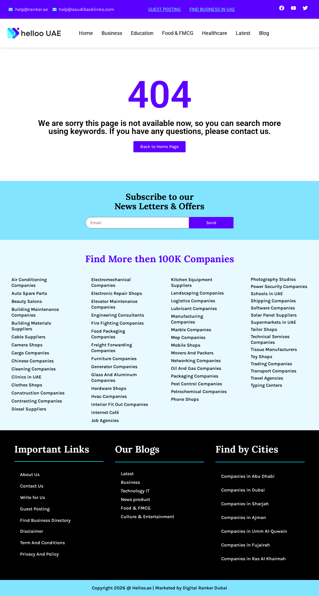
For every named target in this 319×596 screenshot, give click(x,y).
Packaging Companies (194, 376)
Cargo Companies (30, 353)
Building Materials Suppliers (31, 325)
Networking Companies (196, 360)
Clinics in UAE (26, 377)
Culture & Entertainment (147, 516)
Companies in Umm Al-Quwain (254, 531)
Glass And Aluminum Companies (114, 377)
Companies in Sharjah (245, 503)
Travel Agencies (267, 378)
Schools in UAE (267, 293)
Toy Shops (261, 356)
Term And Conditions (42, 542)
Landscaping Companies (197, 293)
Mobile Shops (185, 345)
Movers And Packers (192, 353)
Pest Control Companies (196, 383)
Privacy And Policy (39, 554)
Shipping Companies (273, 300)
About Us (30, 474)
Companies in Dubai (243, 490)
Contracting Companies (36, 401)
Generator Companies (114, 366)
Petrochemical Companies (199, 391)
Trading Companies (271, 363)
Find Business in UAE (212, 9)
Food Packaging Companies (108, 334)
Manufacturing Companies (187, 319)
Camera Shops (26, 345)
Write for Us (32, 497)
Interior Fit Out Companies (119, 404)
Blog (264, 33)
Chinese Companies (32, 361)
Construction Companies (38, 393)
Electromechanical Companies (111, 282)
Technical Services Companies (270, 339)
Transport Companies (273, 371)
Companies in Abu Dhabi (248, 476)
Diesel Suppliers (28, 409)
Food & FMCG (177, 33)
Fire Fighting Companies (117, 323)
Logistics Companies (193, 300)
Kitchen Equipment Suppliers (191, 282)
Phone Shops (185, 399)
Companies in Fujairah (245, 545)
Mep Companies (188, 337)
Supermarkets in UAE (273, 322)
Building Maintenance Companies (35, 312)
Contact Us (31, 486)
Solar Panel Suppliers (274, 315)
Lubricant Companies (194, 308)
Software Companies (273, 308)
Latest (243, 33)
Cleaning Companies (33, 369)
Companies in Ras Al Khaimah (253, 558)
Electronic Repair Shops (116, 293)
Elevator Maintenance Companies (114, 304)
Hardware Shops (108, 388)
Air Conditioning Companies (29, 282)
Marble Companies (191, 329)
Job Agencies (105, 420)
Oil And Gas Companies (196, 368)
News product (135, 499)
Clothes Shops (26, 385)
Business (112, 33)
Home (86, 33)
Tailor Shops (264, 329)
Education (142, 33)
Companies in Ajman (243, 517)
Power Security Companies (279, 286)
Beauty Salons (26, 301)
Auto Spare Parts (29, 293)
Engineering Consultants (117, 315)
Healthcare (214, 33)
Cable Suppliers (28, 337)
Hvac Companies (109, 396)
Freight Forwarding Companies (111, 347)
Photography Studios (273, 279)
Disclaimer (31, 531)
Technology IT (135, 491)
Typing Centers (266, 385)
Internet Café (105, 412)
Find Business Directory (45, 520)
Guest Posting (164, 9)
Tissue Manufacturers (274, 349)
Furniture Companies (114, 358)
